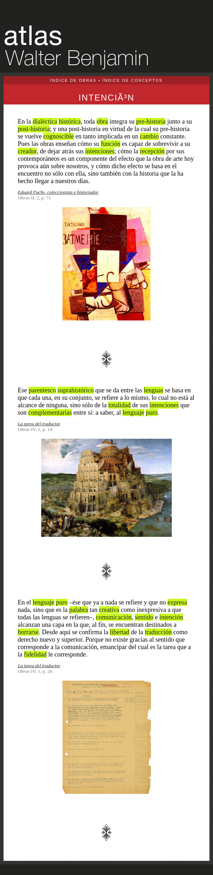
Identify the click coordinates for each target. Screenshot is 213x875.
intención (171, 617)
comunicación (114, 617)
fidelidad (35, 654)
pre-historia (150, 121)
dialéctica (45, 121)
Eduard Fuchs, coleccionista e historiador (58, 192)
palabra (78, 609)
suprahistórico (76, 390)
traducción (158, 632)
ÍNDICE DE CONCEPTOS (132, 80)
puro (152, 412)
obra (102, 121)
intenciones (99, 151)
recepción (152, 151)
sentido (144, 617)
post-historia (34, 128)
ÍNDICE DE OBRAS (73, 80)
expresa (177, 602)
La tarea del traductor (39, 423)
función (110, 143)
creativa (109, 609)
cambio (149, 136)
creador (27, 151)
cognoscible (58, 136)
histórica (70, 121)
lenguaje (133, 412)
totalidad (119, 405)
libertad (119, 632)
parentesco (42, 390)
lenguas (153, 390)
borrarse (28, 632)
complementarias (50, 412)
